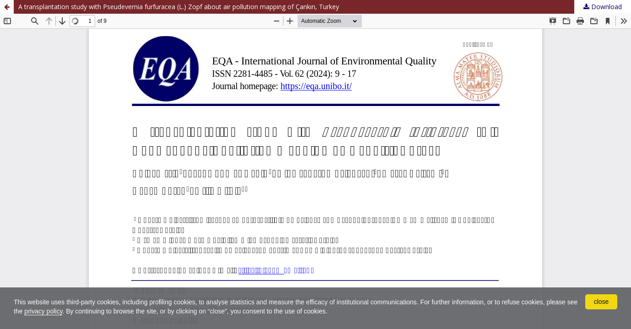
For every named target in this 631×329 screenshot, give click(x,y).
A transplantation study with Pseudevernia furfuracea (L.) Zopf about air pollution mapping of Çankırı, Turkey (178, 6)
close (601, 301)
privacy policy (43, 311)
